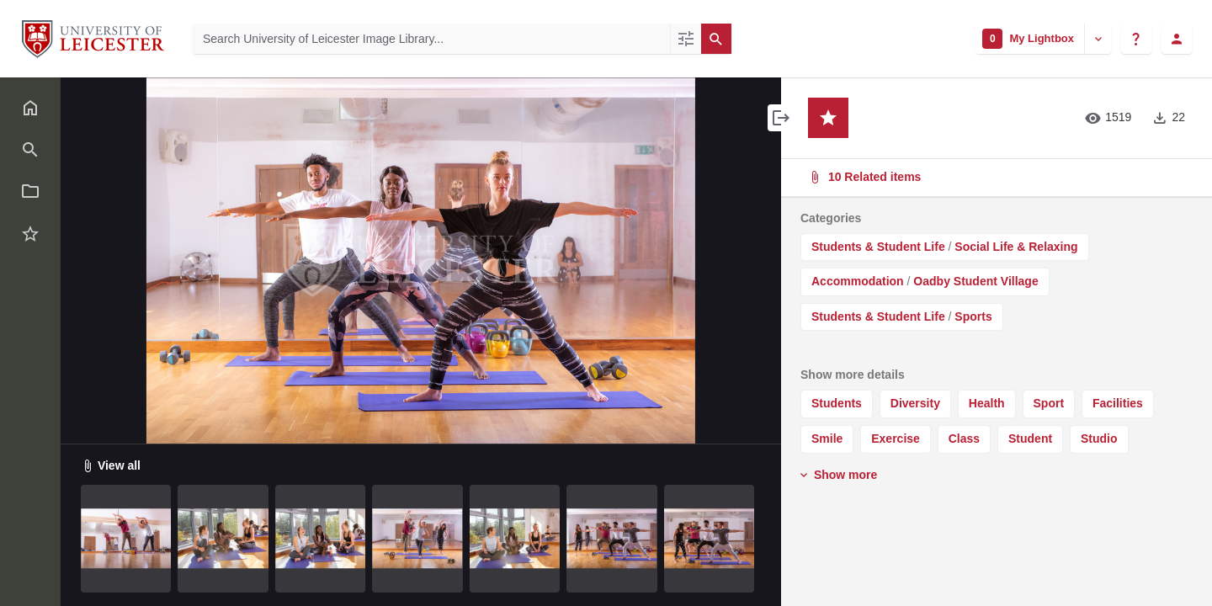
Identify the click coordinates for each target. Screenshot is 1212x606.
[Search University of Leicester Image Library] (431, 39)
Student (1030, 438)
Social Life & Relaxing (1015, 246)
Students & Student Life (878, 246)
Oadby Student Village (975, 281)
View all (111, 465)
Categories (830, 218)
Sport (1049, 403)
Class (964, 438)
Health (987, 403)
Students (836, 403)
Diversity (915, 403)
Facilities (1117, 403)
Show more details (852, 374)
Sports (972, 316)
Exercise (895, 438)
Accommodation (857, 281)
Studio (1099, 438)
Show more (837, 474)
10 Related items (995, 177)
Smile (827, 438)
